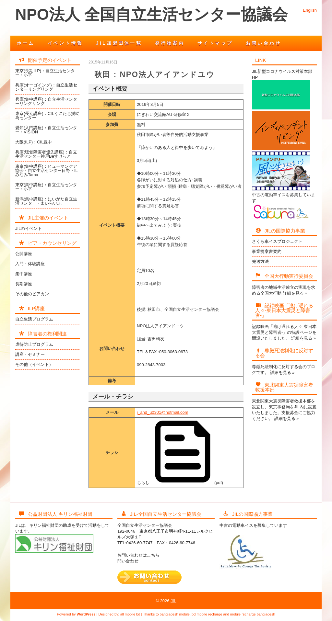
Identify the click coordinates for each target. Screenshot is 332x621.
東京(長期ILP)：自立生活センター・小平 (45, 72)
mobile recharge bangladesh (252, 614)
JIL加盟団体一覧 (119, 43)
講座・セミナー (30, 354)
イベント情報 (65, 43)
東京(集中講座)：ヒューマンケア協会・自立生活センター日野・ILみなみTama (46, 170)
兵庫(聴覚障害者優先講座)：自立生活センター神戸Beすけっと (46, 154)
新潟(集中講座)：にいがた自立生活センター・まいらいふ (46, 201)
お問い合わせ (263, 43)
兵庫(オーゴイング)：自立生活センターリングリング (46, 87)
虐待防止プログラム (34, 344)
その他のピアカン (32, 293)
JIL (173, 600)
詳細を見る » (295, 293)
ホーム (26, 43)
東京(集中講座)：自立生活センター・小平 (46, 186)
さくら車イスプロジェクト (277, 241)
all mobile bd (130, 614)
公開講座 (23, 253)
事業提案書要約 (266, 251)
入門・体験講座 (30, 263)
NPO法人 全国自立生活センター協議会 (151, 14)
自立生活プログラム (34, 319)
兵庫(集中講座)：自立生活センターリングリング (46, 101)
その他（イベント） (34, 364)
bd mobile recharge (207, 614)
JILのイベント (28, 228)
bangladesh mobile (175, 614)
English (310, 10)
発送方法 (260, 261)
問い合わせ (127, 561)
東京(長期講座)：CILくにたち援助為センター (47, 115)
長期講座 (23, 283)
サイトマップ (215, 43)
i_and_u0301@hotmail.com (162, 412)
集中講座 (23, 273)
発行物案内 (169, 43)
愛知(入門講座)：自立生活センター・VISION (46, 129)
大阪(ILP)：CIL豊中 (33, 142)
